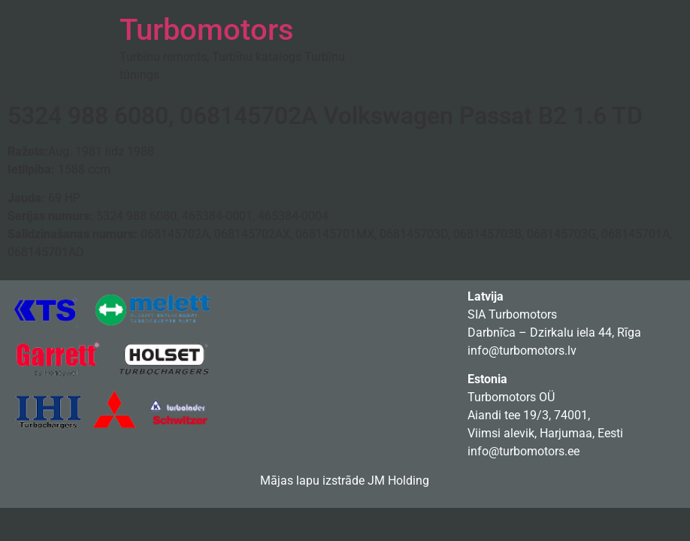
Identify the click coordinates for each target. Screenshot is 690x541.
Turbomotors (207, 29)
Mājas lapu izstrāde (312, 480)
